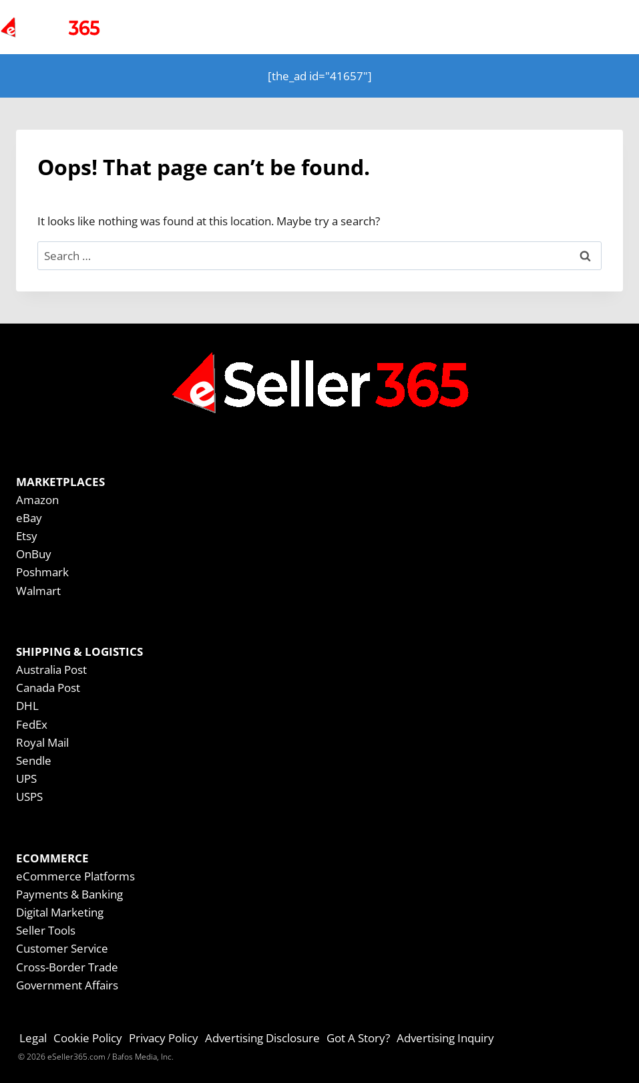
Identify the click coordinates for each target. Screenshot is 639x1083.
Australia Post (51, 669)
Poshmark (42, 572)
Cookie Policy (87, 1038)
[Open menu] (601, 27)
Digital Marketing (59, 912)
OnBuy (33, 554)
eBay (29, 517)
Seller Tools (45, 930)
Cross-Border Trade (67, 967)
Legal (33, 1038)
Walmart (38, 590)
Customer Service (62, 948)
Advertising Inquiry (445, 1038)
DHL (27, 705)
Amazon (37, 499)
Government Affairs (67, 985)
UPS (26, 778)
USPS (29, 796)
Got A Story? (358, 1038)
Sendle (33, 760)
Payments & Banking (69, 894)
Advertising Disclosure (262, 1038)
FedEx (31, 724)
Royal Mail (42, 742)
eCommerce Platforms (75, 876)
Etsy (26, 536)
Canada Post (48, 687)
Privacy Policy (163, 1038)
